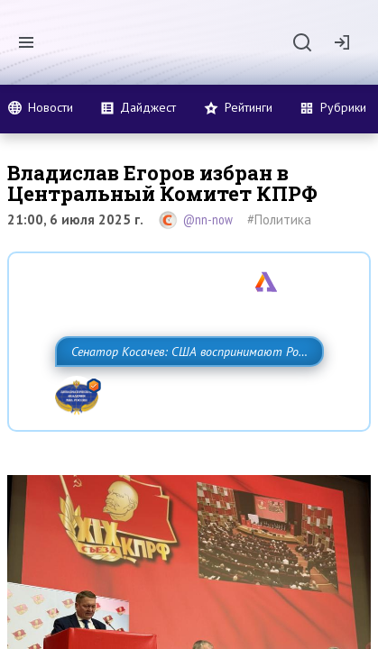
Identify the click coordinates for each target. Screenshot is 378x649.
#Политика (279, 219)
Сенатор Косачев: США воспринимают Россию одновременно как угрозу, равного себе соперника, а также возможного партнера (178, 391)
